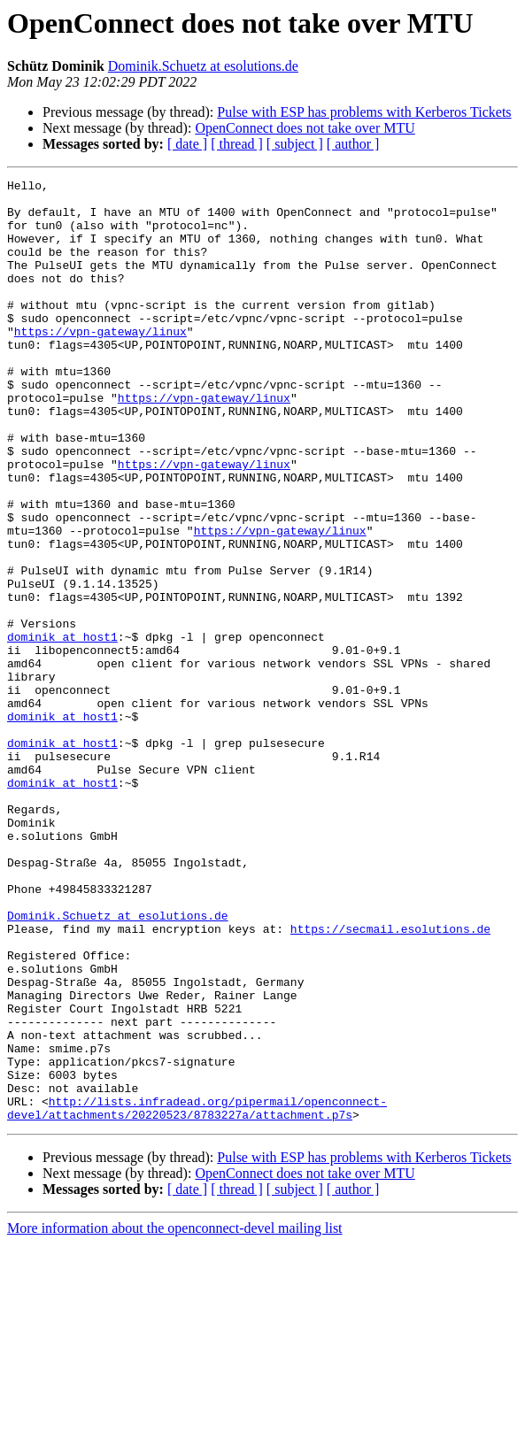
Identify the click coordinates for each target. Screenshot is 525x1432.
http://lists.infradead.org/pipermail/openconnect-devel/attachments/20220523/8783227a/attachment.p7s (197, 1295)
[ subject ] (294, 143)
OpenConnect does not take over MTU (304, 127)
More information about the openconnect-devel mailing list (175, 1416)
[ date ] (187, 143)
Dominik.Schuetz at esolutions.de (203, 65)
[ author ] (353, 143)
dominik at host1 (62, 729)
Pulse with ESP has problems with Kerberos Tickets (364, 111)
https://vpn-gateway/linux (100, 363)
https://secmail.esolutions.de (390, 1080)
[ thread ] (237, 143)
